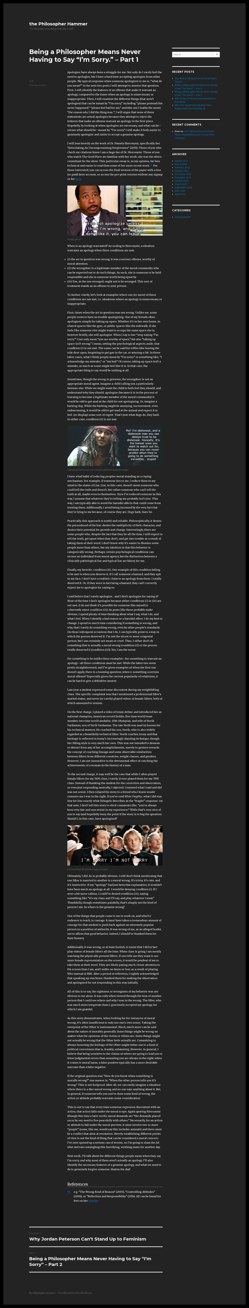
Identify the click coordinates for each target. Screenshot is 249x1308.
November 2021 (183, 177)
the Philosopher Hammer (58, 24)
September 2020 (183, 187)
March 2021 (181, 184)
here (78, 178)
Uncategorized (182, 217)
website (93, 1200)
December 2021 (183, 174)
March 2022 (181, 164)
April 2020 (180, 194)
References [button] (77, 1184)
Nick (31, 81)
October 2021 (181, 181)
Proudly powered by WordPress (75, 1293)
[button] (151, 165)
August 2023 (181, 161)
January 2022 (182, 171)
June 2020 (180, 191)
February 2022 (182, 167)
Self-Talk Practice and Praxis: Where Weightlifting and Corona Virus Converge (194, 134)
